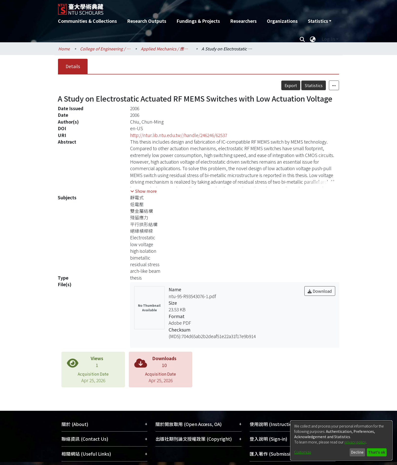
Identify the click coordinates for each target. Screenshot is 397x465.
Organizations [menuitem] (282, 21)
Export (291, 85)
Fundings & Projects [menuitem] (198, 21)
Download (320, 291)
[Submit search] (302, 39)
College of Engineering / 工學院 (105, 49)
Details (73, 66)
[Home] (171, 7)
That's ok (376, 452)
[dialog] (341, 440)
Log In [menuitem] (328, 39)
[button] (143, 191)
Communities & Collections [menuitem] (87, 21)
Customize (302, 452)
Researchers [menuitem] (243, 21)
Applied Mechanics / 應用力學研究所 (166, 49)
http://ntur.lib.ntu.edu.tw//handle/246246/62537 (178, 135)
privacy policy (355, 441)
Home (64, 49)
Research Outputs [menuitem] (146, 21)
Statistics (314, 85)
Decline (357, 452)
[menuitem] (319, 21)
